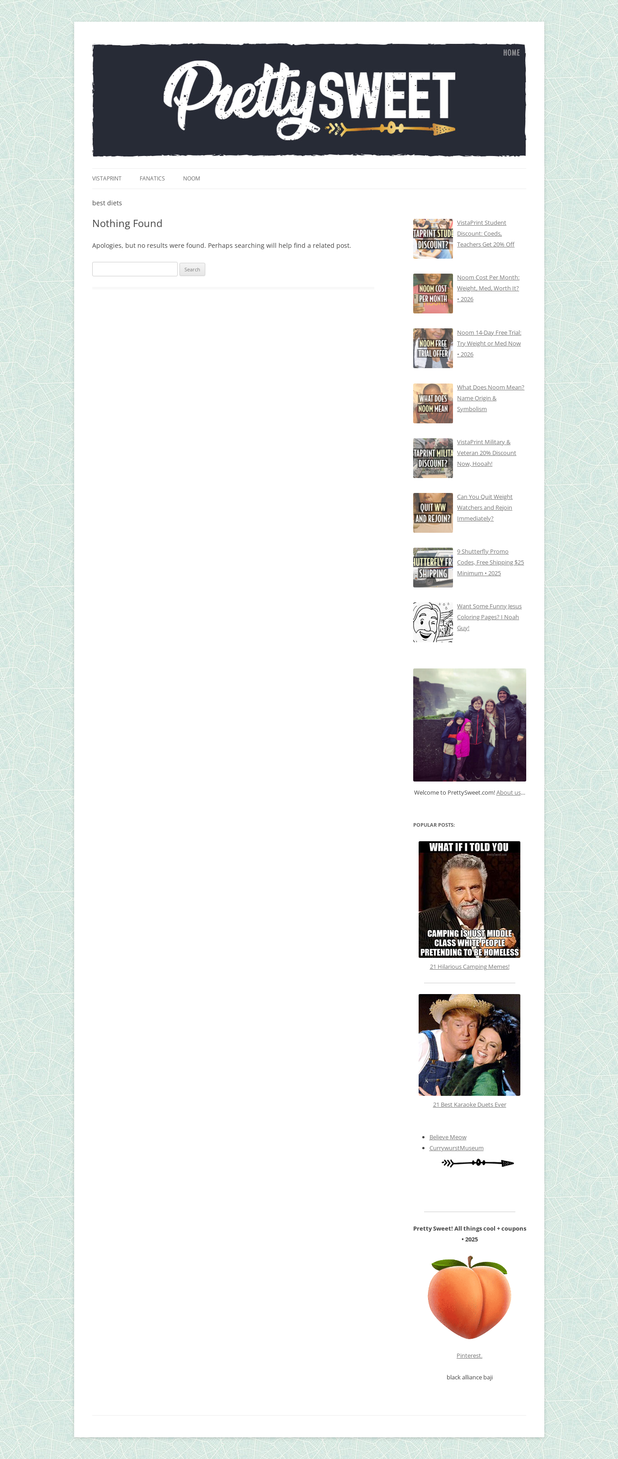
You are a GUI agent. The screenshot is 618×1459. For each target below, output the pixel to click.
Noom (191, 178)
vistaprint (107, 178)
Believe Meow (448, 1137)
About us (508, 792)
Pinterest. (469, 1355)
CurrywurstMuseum (456, 1148)
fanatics (152, 178)
